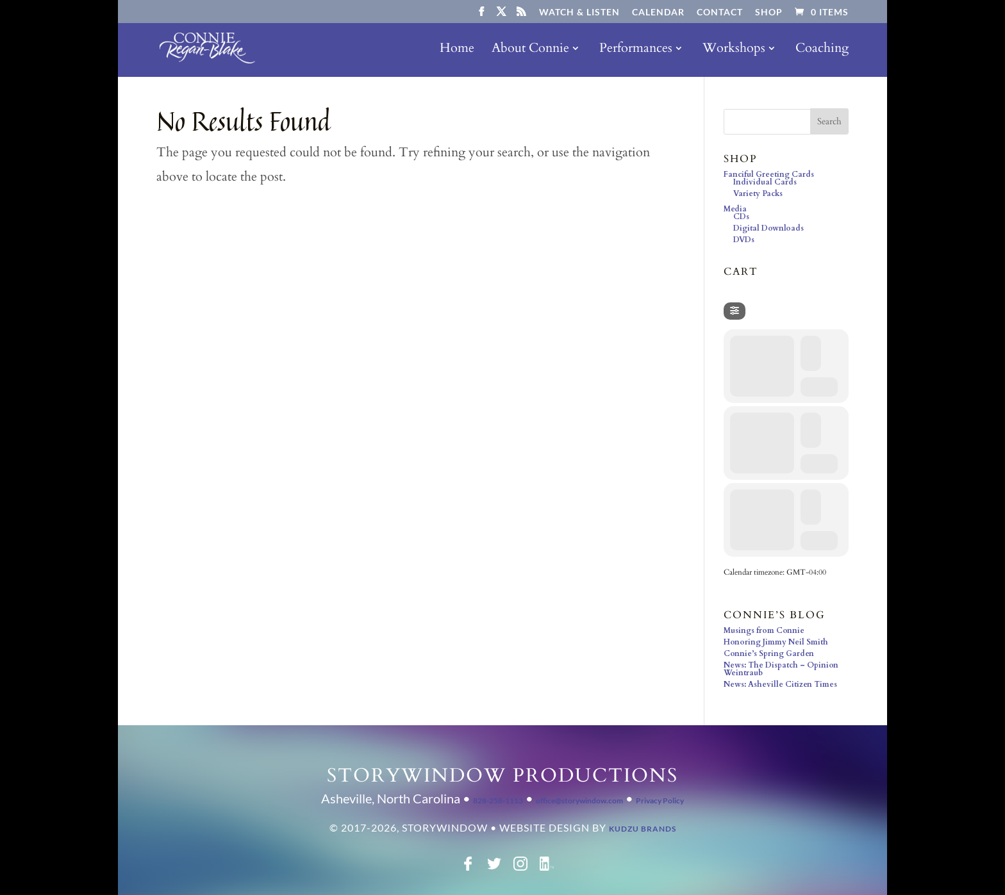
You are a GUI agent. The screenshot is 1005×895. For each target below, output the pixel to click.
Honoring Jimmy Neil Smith (776, 642)
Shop (769, 12)
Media (735, 209)
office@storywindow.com (579, 800)
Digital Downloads (768, 228)
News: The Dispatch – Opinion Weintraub (781, 669)
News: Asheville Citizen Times (780, 684)
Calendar (658, 12)
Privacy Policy (660, 800)
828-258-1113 (498, 800)
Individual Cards (765, 182)
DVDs (743, 239)
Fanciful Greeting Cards (769, 174)
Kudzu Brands (642, 828)
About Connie (530, 50)
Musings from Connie (764, 630)
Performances (635, 50)
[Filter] (734, 311)
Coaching (822, 50)
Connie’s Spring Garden (769, 653)
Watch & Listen (579, 12)
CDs (741, 216)
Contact (720, 12)
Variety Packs (758, 193)
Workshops (733, 50)
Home (457, 50)
